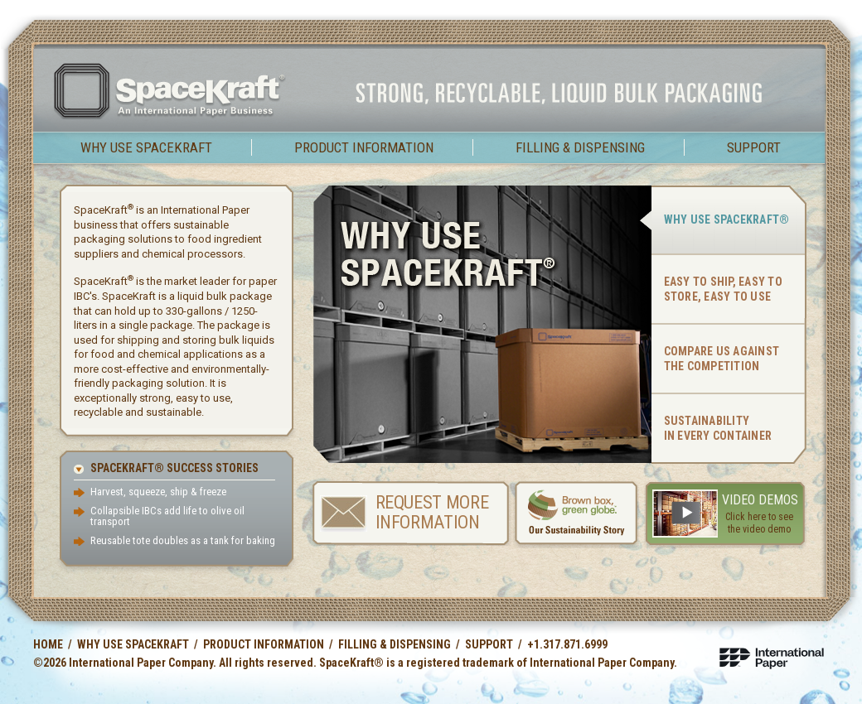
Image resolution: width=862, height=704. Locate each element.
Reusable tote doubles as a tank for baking (182, 540)
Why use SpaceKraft (146, 147)
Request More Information (432, 512)
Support (754, 147)
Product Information (363, 147)
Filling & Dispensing (580, 147)
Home (48, 644)
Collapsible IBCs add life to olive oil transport (167, 516)
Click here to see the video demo (759, 523)
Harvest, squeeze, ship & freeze (158, 491)
